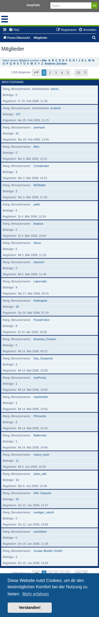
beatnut (38, 223)
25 (17, 499)
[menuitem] (14, 30)
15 (17, 479)
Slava (37, 242)
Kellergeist (40, 300)
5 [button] (68, 72)
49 (17, 306)
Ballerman (40, 435)
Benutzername (13, 82)
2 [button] (50, 72)
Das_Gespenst (43, 358)
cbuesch (39, 262)
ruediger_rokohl (44, 512)
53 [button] (78, 72)
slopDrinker (41, 396)
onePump (40, 377)
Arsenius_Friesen (45, 339)
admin (55, 88)
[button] (36, 72)
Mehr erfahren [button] (35, 594)
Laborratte (40, 281)
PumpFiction (42, 319)
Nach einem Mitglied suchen (21, 60)
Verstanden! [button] (29, 607)
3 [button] (56, 72)
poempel (39, 127)
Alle (44, 60)
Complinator (41, 165)
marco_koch (41, 454)
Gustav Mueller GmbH (48, 550)
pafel (37, 204)
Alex (36, 146)
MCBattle (39, 185)
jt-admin (56, 108)
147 (18, 114)
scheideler (40, 531)
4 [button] (62, 72)
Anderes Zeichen (56, 63)
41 (17, 133)
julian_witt (40, 473)
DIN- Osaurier (42, 493)
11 (17, 460)
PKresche (40, 416)
